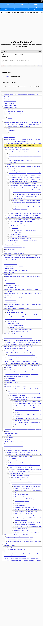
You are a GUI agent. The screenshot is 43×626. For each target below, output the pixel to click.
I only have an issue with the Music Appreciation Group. (29, 499)
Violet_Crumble (9, 367)
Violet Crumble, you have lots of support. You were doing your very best (22, 363)
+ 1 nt (6, 251)
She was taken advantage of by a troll (14, 147)
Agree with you (8, 359)
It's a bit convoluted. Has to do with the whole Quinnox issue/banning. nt (23, 122)
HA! (6, 384)
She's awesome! (8, 551)
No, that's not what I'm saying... (18, 395)
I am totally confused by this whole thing (14, 348)
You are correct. (19, 232)
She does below (10, 116)
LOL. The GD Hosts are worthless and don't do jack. (26, 486)
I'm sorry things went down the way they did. (16, 376)
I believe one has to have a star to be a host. (26, 511)
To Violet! (6, 96)
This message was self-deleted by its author (21, 221)
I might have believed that (21, 528)
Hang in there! (8, 431)
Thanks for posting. (10, 378)
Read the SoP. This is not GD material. (13, 446)
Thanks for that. (10, 278)
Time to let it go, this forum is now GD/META (16, 535)
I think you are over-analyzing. (12, 285)
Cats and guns (9, 448)
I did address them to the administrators (25, 524)
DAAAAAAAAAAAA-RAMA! (11, 433)
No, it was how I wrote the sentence (18, 113)
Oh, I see (17, 412)
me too (6, 543)
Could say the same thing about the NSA (23, 515)
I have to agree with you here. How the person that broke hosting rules (24, 389)
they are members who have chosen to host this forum (21, 355)
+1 (10, 132)
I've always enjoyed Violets (11, 444)
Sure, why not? (17, 480)
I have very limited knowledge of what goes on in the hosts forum (21, 289)
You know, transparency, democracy (20, 475)
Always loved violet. (9, 268)
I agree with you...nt (10, 249)
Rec (4, 65)
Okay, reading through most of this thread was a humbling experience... (22, 365)
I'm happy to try (14, 460)
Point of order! (12, 458)
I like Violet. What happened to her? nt (13, 441)
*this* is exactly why (10, 333)
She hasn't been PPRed (10, 259)
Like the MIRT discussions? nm (20, 477)
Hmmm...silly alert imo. (21, 503)
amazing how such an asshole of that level (21, 238)
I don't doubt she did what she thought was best (21, 160)
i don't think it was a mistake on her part (14, 247)
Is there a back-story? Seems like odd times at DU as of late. (19, 120)
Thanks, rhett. (9, 310)
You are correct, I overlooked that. (23, 513)
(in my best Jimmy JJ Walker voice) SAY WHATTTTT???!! (20, 126)
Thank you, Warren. (11, 302)
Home (7, 4)
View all (24, 46)
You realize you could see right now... (24, 488)
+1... (9, 391)
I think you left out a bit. (16, 223)
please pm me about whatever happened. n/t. (15, 336)
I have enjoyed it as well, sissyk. (20, 331)
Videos (7, 7)
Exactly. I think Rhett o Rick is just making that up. (27, 422)
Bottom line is (7, 435)
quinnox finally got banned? (13, 242)
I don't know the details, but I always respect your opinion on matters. (25, 240)
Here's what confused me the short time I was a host (28, 490)
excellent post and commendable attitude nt (16, 372)
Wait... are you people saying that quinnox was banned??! (23, 181)
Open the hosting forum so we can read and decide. (22, 471)
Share (33, 65)
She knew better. (12, 168)
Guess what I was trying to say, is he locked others (26, 230)
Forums (21, 7)
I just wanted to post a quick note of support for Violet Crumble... (19, 94)
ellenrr (5, 51)
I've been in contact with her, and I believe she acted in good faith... (24, 152)
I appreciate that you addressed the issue (15, 386)
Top (10, 65)
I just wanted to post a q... (34, 12)
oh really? (8, 439)
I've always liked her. (9, 99)
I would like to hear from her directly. (13, 266)
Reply (39, 65)
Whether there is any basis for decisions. (21, 482)
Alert (15, 65)
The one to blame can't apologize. (15, 312)
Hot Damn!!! (12, 130)
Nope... (16, 492)
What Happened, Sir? (9, 137)
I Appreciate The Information (12, 245)
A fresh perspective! (10, 545)
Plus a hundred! (13, 162)
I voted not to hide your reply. (20, 530)
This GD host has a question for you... (17, 463)
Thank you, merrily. (11, 321)
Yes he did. (15, 228)
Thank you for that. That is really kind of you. (26, 196)
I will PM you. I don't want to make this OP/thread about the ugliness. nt (23, 139)
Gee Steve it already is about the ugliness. (17, 141)
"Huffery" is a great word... (20, 209)
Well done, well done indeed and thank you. (15, 556)
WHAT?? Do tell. (19, 416)
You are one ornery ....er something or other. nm (27, 427)
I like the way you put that (19, 198)
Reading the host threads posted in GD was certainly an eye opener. (25, 217)
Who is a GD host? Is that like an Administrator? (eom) (20, 353)
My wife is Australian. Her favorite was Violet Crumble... (18, 346)
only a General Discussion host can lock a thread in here (19, 350)
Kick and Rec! (7, 262)
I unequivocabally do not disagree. (16, 549)
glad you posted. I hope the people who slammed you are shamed (21, 374)
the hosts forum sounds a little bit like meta (16, 298)
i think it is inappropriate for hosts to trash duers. (21, 467)
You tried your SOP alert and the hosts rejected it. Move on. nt (21, 450)
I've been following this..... (12, 107)
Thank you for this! (11, 287)
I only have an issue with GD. (22, 494)
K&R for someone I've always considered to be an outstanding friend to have (23, 560)
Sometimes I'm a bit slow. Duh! (15, 111)
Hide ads (7, 9)
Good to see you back (10, 380)
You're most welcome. (13, 323)
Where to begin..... (8, 274)
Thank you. (9, 291)
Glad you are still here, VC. (12, 382)
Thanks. (10, 118)
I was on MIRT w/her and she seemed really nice (16, 270)
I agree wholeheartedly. (10, 101)
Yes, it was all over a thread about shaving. (22, 329)
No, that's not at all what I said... (20, 399)
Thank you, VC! (10, 306)
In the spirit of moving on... (11, 135)
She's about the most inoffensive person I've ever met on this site (20, 255)
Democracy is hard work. (10, 264)
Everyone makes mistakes (10, 105)
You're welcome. (10, 283)
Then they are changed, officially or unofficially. (20, 539)
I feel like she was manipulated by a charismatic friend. (18, 338)
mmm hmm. (18, 204)
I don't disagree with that (21, 520)
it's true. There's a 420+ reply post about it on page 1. (23, 183)
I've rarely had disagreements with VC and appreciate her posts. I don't (22, 257)
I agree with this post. (10, 300)
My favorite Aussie (9, 272)
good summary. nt (11, 164)
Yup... (9, 128)
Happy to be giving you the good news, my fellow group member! (26, 213)
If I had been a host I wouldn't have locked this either (21, 456)
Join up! (21, 9)
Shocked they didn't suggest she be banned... (26, 507)
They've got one (9, 437)
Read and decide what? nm (16, 473)
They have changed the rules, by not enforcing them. (19, 537)
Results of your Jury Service (22, 501)
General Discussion (19, 12)
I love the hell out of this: (16, 234)
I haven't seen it (10, 109)
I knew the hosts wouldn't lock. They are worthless (19, 452)
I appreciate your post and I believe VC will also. (17, 308)
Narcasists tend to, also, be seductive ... (15, 253)
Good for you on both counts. (17, 327)
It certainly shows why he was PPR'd (19, 236)
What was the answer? (20, 424)
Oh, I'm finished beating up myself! (17, 325)
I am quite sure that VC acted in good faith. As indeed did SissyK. (20, 361)
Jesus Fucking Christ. (20, 505)
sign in (7, 76)
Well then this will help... (21, 496)
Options (27, 65)
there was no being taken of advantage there (17, 149)
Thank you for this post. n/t (12, 281)
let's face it (9, 547)
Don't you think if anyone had (22, 420)
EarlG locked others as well (18, 226)
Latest (21, 4)
